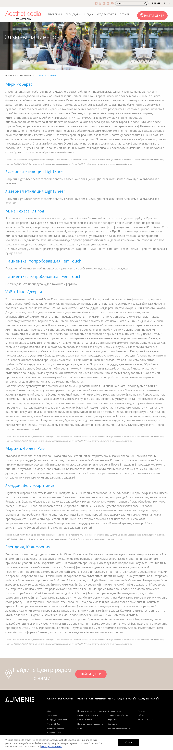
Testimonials (25, 75)
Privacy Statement (51, 746)
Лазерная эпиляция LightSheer (35, 171)
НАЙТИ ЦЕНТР (154, 15)
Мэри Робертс (18, 84)
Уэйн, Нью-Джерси (23, 291)
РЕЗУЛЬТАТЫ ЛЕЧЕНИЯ (91, 698)
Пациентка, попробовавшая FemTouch (43, 261)
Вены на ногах (114, 711)
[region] (86, 742)
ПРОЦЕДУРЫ (73, 14)
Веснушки (112, 724)
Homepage (10, 75)
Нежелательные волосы (119, 728)
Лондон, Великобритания (30, 485)
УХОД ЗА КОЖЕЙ (106, 14)
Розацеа (141, 711)
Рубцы (141, 715)
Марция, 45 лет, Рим (25, 448)
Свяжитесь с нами (60, 698)
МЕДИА (88, 14)
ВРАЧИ (156, 3)
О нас (50, 711)
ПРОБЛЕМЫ (55, 14)
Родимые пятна (84, 719)
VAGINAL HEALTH (145, 719)
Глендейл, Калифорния (27, 547)
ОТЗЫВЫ (125, 14)
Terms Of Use (53, 724)
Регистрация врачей (121, 698)
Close (128, 742)
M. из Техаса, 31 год (24, 211)
